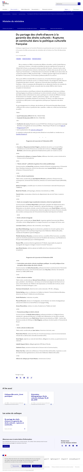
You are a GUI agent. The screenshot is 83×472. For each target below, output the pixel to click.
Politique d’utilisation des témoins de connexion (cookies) (62, 467)
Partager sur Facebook (17, 377)
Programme (20, 128)
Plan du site (77, 467)
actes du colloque (36, 130)
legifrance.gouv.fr (54, 459)
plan (62, 126)
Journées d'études (22, 14)
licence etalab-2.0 (29, 470)
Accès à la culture (26, 59)
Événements (14, 14)
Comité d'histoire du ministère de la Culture (27, 28)
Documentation (35, 9)
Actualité (19, 59)
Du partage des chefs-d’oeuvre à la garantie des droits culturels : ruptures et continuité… (14, 422)
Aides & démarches (25, 9)
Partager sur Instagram (27, 377)
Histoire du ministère (7, 14)
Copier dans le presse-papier (31, 377)
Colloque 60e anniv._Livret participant (14, 395)
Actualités (5, 9)
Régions (66, 9)
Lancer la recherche (79, 3)
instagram (73, 445)
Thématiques (76, 9)
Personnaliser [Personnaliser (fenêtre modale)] (16, 466)
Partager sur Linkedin (24, 377)
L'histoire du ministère (7, 28)
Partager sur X (20, 377)
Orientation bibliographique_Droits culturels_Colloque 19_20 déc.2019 (39, 397)
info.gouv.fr (63, 459)
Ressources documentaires (56, 28)
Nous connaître (14, 9)
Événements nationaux (47, 9)
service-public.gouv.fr (74, 459)
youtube (76, 445)
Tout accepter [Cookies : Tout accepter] (36, 466)
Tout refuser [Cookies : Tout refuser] (26, 466)
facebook (69, 445)
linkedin (66, 445)
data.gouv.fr (45, 459)
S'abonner (6, 446)
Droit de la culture (37, 59)
